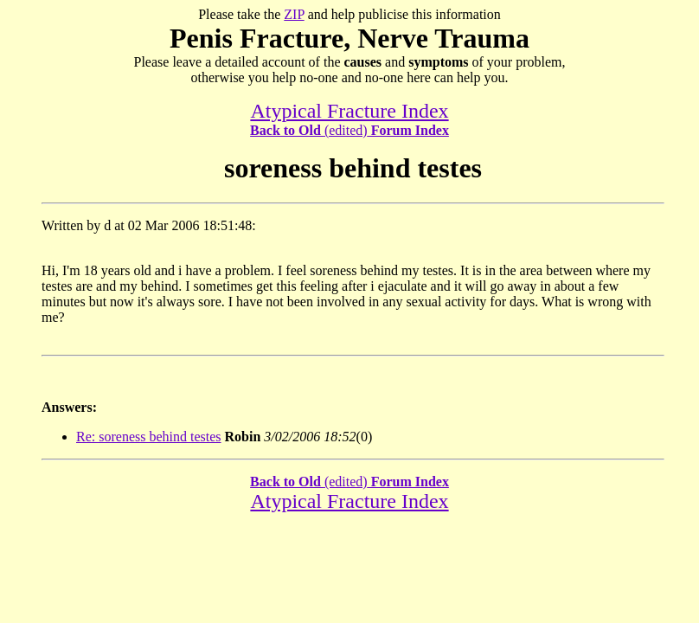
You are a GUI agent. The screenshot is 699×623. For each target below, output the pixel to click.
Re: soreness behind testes (148, 436)
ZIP (294, 14)
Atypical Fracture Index (349, 111)
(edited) (349, 130)
